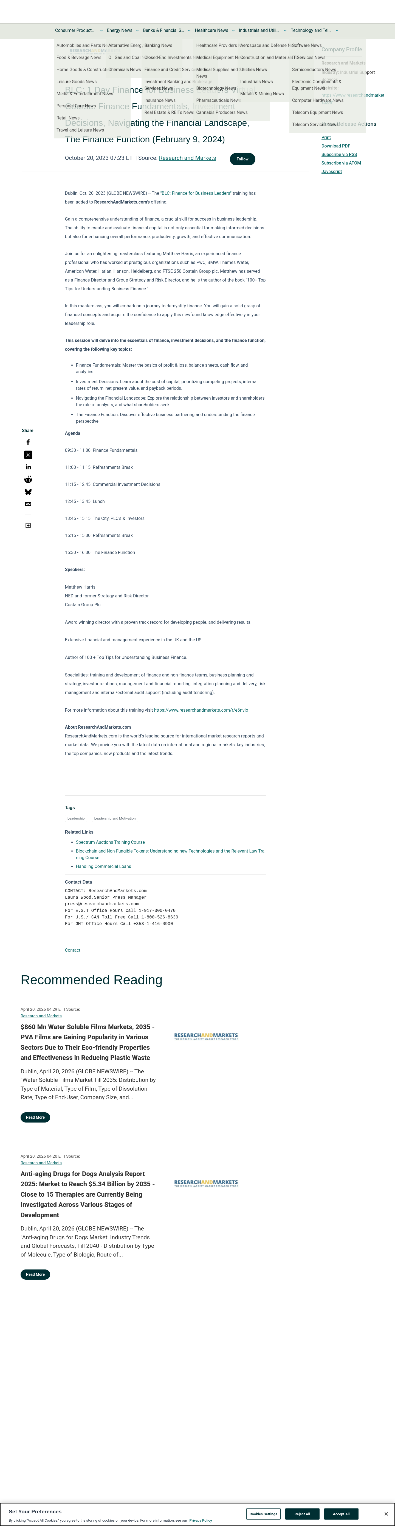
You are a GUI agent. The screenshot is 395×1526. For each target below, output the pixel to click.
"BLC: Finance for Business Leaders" (196, 193)
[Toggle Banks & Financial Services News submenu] (189, 30)
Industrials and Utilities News (259, 30)
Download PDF (335, 146)
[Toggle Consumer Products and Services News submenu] (101, 30)
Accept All (341, 1516)
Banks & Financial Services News (163, 30)
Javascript (331, 171)
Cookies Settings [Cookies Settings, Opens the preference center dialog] (263, 1516)
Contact (72, 950)
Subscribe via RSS (339, 154)
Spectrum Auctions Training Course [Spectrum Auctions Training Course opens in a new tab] (110, 842)
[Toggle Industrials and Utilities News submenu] (285, 30)
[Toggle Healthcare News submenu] (233, 30)
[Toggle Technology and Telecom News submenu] (337, 30)
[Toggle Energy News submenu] (137, 30)
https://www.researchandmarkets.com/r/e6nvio (201, 710)
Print (326, 137)
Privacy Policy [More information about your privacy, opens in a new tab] (200, 1523)
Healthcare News (211, 30)
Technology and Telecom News (311, 30)
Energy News (119, 30)
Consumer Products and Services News (75, 30)
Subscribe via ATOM (341, 163)
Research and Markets (187, 158)
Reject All (302, 1516)
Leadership (76, 818)
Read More (35, 1117)
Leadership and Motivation (115, 818)
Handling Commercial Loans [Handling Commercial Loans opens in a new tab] (103, 866)
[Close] (386, 1516)
